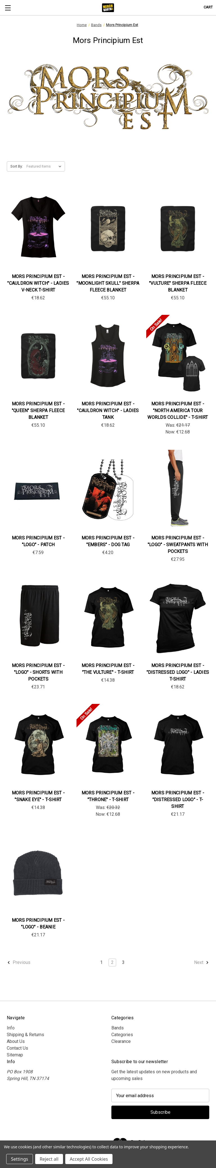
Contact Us (17, 1048)
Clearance (121, 1041)
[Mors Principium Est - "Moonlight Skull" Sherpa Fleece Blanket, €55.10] (108, 228)
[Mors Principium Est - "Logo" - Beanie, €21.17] (38, 872)
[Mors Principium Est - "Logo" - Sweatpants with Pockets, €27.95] (177, 490)
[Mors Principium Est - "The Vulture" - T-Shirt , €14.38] (108, 617)
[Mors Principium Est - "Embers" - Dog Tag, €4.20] (108, 490)
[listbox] (45, 166)
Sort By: (16, 166)
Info (11, 1028)
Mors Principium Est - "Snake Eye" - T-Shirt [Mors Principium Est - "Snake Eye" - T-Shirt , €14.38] (38, 796)
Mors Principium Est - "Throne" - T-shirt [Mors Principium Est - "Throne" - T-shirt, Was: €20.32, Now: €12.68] (108, 796)
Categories (122, 1034)
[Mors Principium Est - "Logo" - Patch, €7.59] (38, 490)
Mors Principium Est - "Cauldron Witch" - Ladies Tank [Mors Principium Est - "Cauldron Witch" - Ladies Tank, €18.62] (108, 410)
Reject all (49, 1159)
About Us (16, 1041)
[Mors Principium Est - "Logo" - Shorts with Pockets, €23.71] (38, 617)
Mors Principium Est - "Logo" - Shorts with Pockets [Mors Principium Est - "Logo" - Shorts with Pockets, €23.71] (38, 672)
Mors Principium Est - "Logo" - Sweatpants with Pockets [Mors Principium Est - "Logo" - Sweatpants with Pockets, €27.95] (178, 544)
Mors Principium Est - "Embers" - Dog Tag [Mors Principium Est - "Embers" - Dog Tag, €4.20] (108, 541)
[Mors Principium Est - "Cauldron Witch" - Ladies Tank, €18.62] (108, 356)
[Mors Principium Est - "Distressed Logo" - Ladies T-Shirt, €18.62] (177, 617)
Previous (18, 962)
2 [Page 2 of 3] (112, 962)
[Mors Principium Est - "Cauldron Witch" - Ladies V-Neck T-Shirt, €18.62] (38, 228)
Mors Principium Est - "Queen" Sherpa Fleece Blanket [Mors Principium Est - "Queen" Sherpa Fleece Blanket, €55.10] (38, 410)
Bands (117, 1028)
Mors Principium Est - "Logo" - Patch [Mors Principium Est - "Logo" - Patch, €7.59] (38, 541)
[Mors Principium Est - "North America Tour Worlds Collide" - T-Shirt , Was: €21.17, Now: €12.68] (177, 356)
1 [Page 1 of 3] (101, 962)
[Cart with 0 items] (208, 7)
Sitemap (15, 1055)
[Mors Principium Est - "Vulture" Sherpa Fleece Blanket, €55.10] (177, 228)
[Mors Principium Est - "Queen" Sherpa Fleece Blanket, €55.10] (38, 356)
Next (201, 962)
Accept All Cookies (89, 1159)
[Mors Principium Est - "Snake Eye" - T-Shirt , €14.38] (38, 745)
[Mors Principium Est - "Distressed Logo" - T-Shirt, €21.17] (177, 745)
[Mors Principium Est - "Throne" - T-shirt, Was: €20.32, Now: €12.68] (108, 745)
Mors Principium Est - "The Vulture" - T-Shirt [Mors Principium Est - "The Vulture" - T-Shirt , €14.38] (108, 669)
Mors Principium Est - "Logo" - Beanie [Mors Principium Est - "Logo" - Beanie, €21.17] (38, 924)
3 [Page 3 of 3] (123, 962)
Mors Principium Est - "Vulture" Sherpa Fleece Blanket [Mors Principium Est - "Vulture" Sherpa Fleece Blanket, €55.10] (177, 283)
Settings (19, 1159)
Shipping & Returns (25, 1034)
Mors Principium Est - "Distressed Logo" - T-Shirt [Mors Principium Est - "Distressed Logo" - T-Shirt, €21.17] (177, 799)
